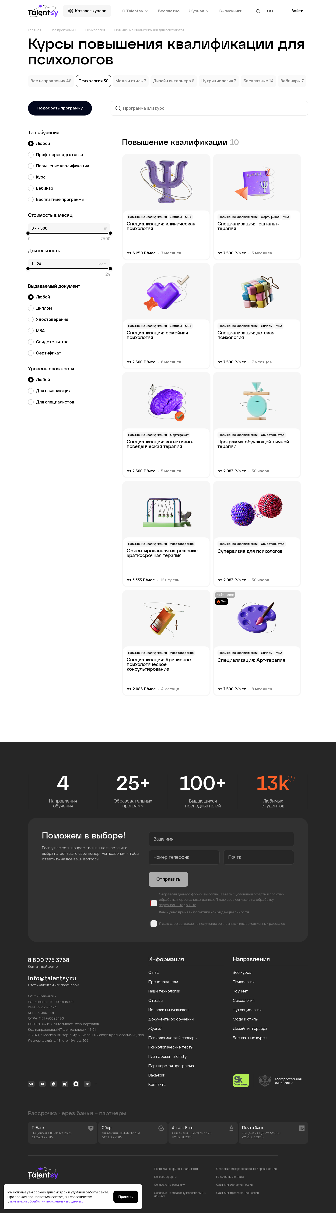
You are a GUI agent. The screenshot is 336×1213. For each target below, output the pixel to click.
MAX (76, 1084)
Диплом (40, 308)
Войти (297, 12)
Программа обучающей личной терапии (253, 444)
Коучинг (240, 991)
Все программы (63, 30)
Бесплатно (169, 11)
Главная (34, 30)
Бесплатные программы (56, 199)
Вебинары (290, 81)
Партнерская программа (171, 1065)
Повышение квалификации (58, 166)
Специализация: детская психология (245, 335)
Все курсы (242, 972)
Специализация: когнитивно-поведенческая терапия (160, 444)
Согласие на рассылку (169, 1184)
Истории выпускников (168, 1009)
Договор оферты (165, 1176)
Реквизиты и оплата (230, 1176)
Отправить (168, 879)
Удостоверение (48, 319)
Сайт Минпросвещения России (237, 1193)
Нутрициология (217, 81)
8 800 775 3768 (49, 960)
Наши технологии (164, 991)
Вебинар (40, 188)
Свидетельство (48, 342)
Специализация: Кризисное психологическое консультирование (159, 664)
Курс (37, 177)
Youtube (42, 1084)
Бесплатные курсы (250, 1037)
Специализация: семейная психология (157, 335)
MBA (36, 330)
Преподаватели (163, 981)
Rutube (65, 1084)
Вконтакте (31, 1084)
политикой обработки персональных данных (46, 1201)
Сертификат (44, 353)
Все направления (48, 81)
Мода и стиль (130, 81)
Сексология (244, 1000)
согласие (186, 923)
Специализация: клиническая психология (161, 226)
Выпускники (230, 11)
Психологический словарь (172, 1037)
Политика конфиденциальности (176, 1169)
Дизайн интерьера (172, 81)
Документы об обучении (171, 1019)
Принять (125, 1196)
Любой (39, 143)
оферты (260, 894)
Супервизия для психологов (250, 551)
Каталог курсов (90, 10)
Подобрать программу (60, 108)
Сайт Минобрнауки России (234, 1184)
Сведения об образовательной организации (246, 1169)
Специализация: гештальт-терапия (248, 226)
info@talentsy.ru (52, 978)
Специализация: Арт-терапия (251, 660)
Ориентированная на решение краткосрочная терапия (162, 553)
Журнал (155, 1028)
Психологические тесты (170, 1047)
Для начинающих (49, 391)
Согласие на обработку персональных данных (180, 1194)
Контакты (157, 1084)
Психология (95, 30)
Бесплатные (256, 81)
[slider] (28, 233)
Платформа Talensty (167, 1056)
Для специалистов (51, 402)
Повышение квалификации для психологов (149, 30)
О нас (153, 972)
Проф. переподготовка (55, 155)
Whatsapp (53, 1084)
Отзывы (155, 1000)
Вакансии (156, 1075)
